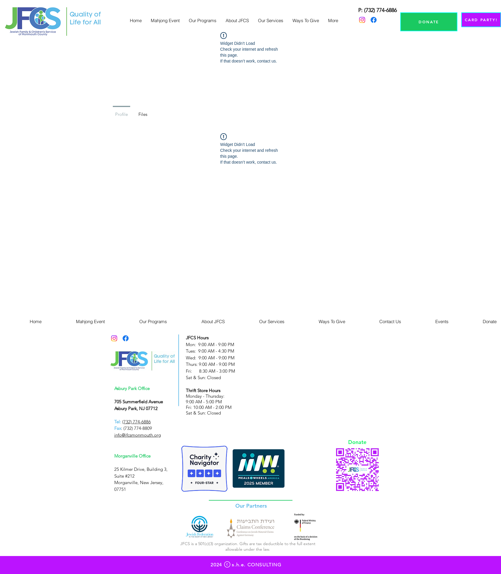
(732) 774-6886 (136, 422)
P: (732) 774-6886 (377, 10)
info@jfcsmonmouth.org (137, 435)
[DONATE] (428, 21)
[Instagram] (362, 20)
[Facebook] (374, 20)
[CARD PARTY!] (481, 19)
